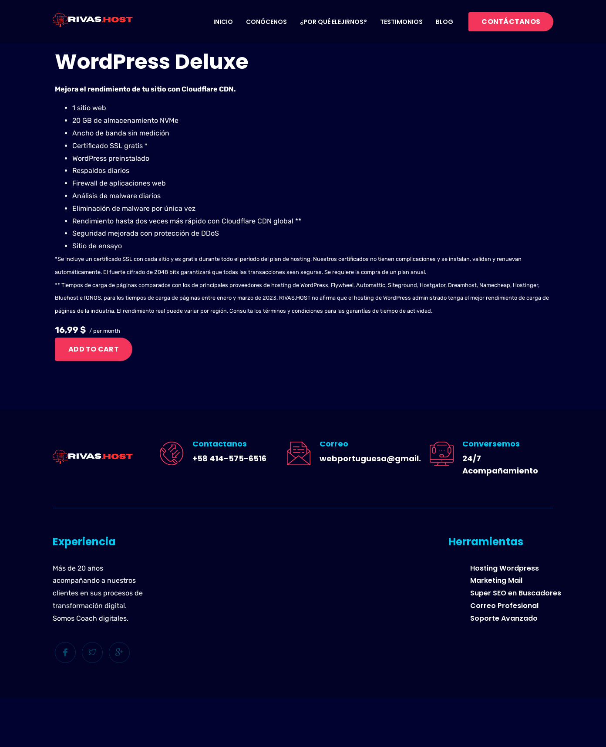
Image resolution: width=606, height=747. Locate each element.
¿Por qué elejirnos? (333, 21)
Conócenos (266, 21)
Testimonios (401, 21)
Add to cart (93, 349)
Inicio (223, 21)
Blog (444, 21)
